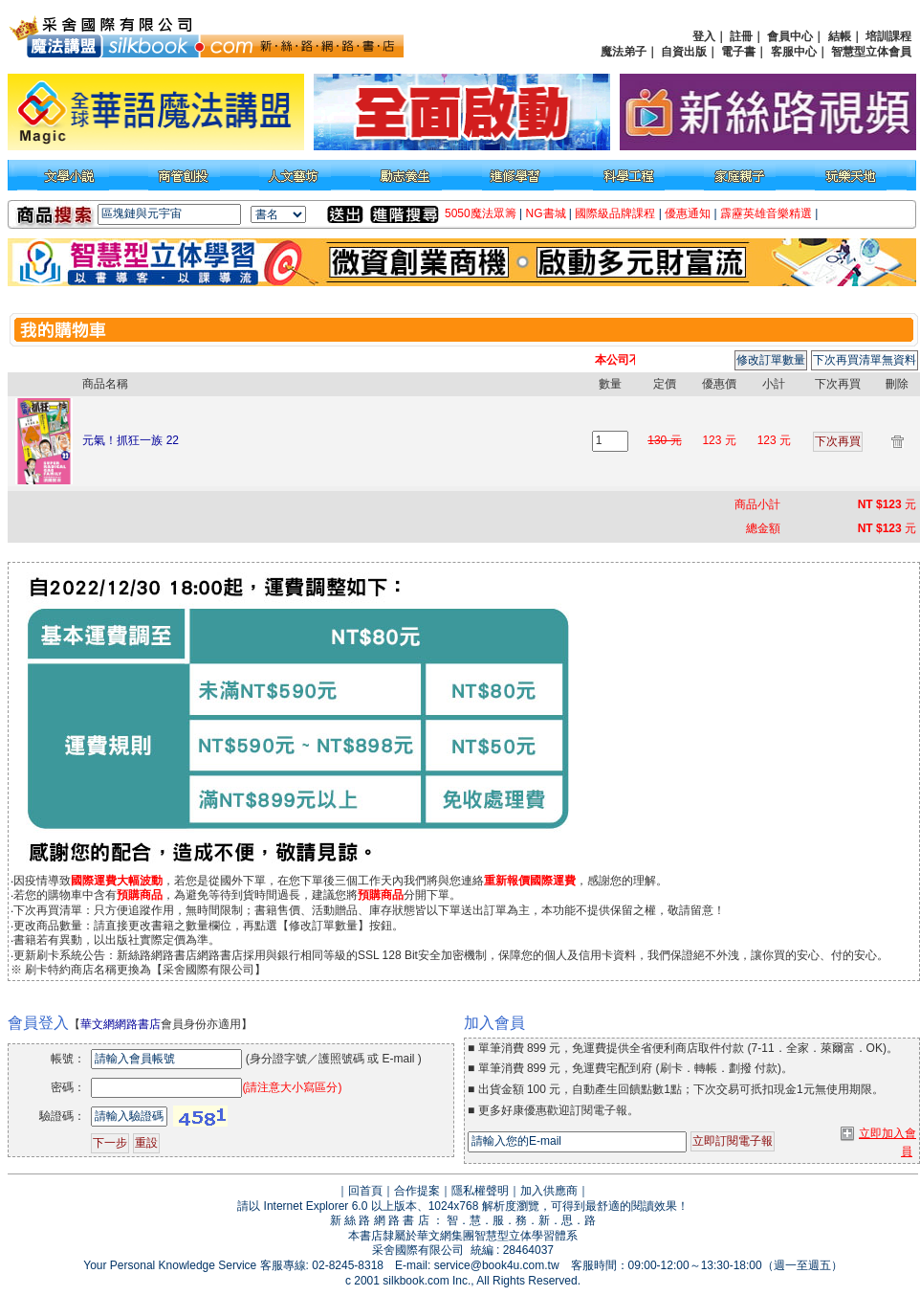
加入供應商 (549, 1190)
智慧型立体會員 (871, 51)
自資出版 (684, 51)
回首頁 (365, 1190)
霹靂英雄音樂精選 (766, 213)
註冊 (741, 36)
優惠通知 (688, 213)
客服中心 (794, 51)
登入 (703, 36)
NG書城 (546, 213)
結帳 (839, 36)
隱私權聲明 (480, 1190)
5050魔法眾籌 (480, 213)
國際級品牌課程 (615, 213)
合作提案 (417, 1190)
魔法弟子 (623, 51)
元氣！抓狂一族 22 (130, 440)
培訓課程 (888, 36)
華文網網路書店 (120, 1024)
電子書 (738, 51)
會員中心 (790, 36)
